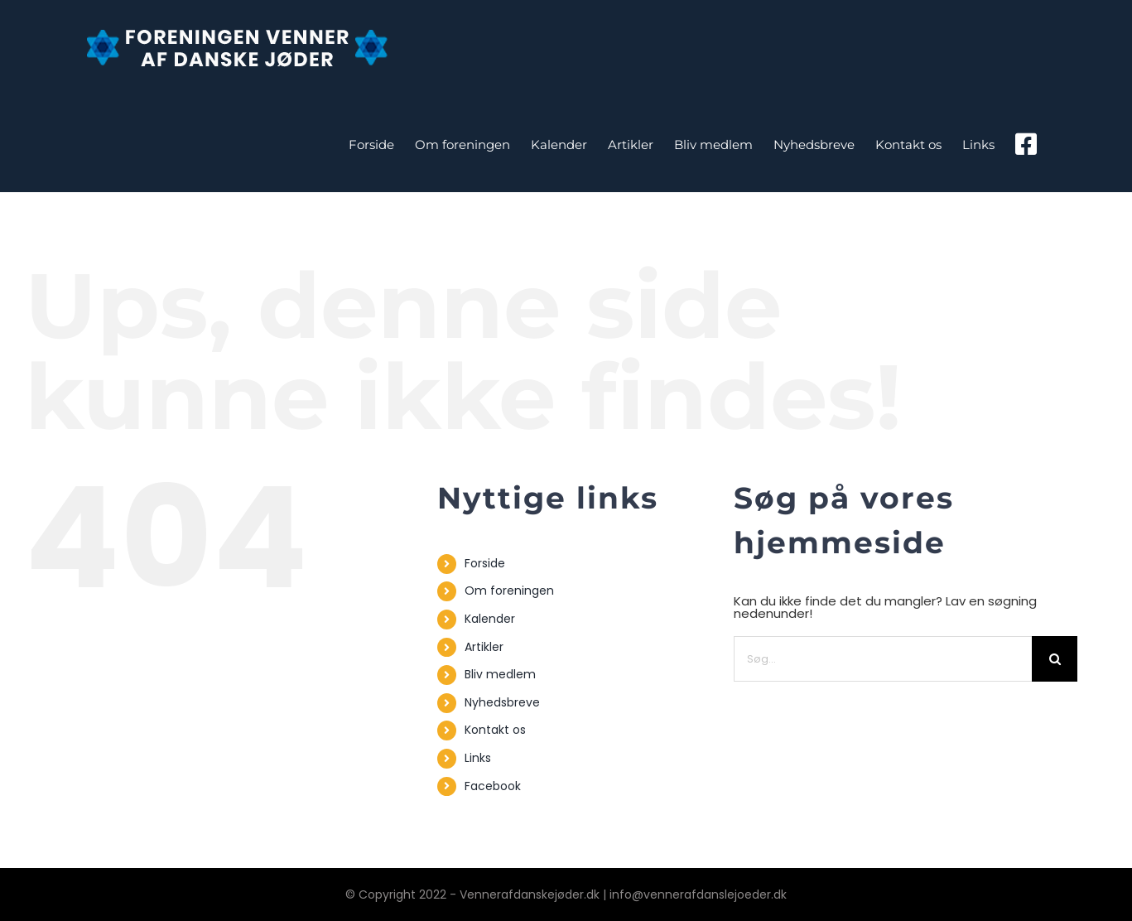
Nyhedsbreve (502, 702)
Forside (485, 563)
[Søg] (1054, 659)
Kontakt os (495, 729)
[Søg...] (883, 659)
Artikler (484, 647)
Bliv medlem (500, 674)
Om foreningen (509, 590)
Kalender (490, 618)
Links (478, 758)
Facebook (493, 786)
